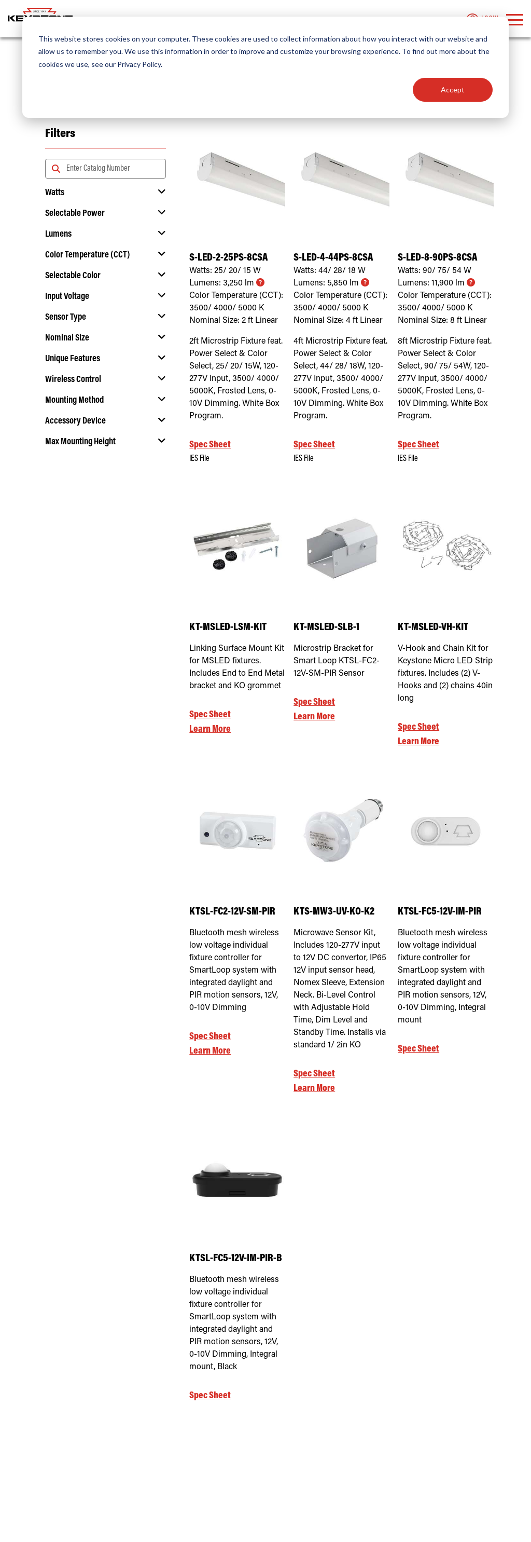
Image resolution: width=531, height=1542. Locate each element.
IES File (199, 459)
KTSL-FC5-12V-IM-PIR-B (235, 1258)
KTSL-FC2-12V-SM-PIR (232, 912)
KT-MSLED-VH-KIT (433, 627)
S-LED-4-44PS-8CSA (333, 258)
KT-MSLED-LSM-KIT (228, 627)
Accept (453, 89)
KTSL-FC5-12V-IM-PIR (440, 912)
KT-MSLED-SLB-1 (326, 627)
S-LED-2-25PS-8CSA (228, 258)
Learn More (210, 729)
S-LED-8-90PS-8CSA (437, 258)
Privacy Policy (139, 64)
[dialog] (265, 67)
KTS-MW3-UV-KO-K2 (334, 912)
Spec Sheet (210, 445)
